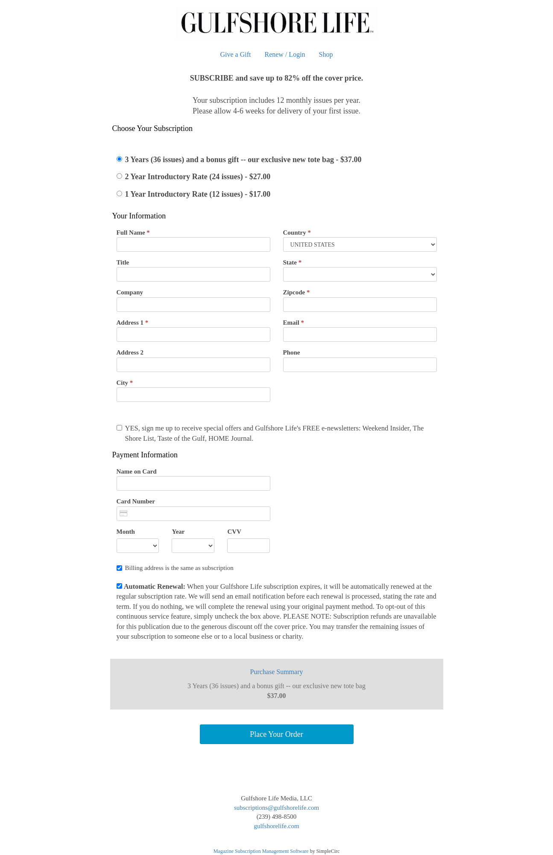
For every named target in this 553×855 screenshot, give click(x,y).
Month (126, 531)
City (125, 382)
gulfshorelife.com (276, 826)
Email (293, 322)
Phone (291, 352)
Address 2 (130, 352)
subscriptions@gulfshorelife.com (276, 807)
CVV (234, 531)
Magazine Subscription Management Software (261, 851)
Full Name (133, 232)
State (292, 262)
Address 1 (133, 322)
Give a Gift (235, 54)
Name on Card (137, 471)
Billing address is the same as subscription (175, 567)
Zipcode (296, 292)
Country (297, 232)
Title (123, 262)
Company (130, 292)
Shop (326, 54)
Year (178, 531)
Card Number (136, 501)
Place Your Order (276, 734)
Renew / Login (284, 54)
